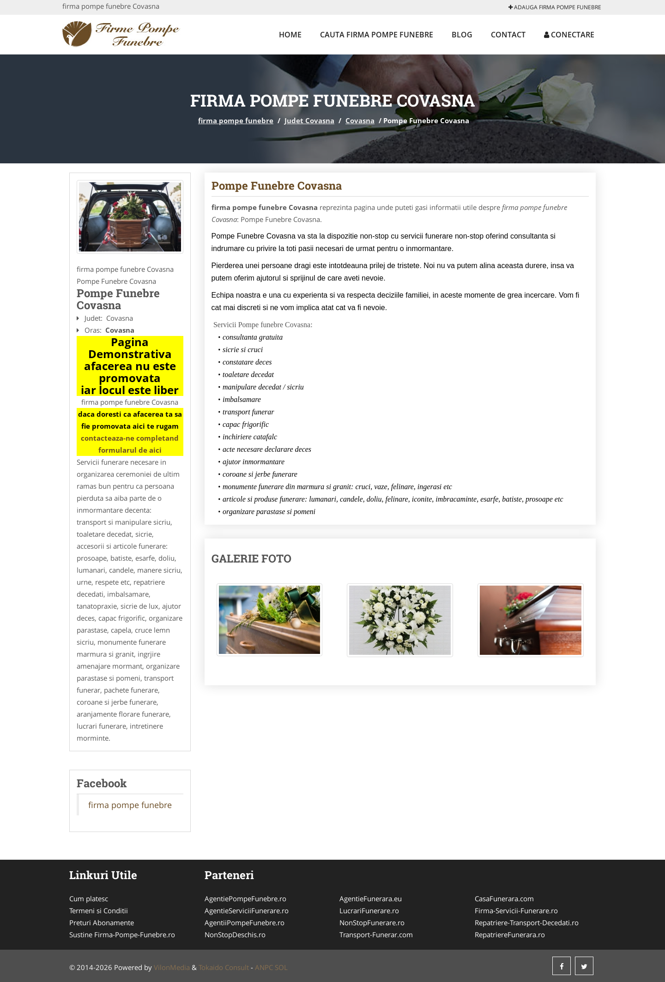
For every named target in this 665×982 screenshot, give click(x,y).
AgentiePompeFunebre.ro (245, 898)
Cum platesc (88, 898)
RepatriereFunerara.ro (510, 934)
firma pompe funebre (235, 120)
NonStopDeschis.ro (235, 934)
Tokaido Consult (224, 967)
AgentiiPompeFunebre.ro (244, 922)
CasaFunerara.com (504, 898)
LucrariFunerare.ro (369, 910)
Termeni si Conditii (98, 910)
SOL (281, 967)
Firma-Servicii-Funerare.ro (516, 910)
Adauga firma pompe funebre (554, 7)
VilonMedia (172, 967)
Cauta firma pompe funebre (376, 35)
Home (290, 35)
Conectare (569, 35)
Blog (462, 35)
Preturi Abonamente (101, 922)
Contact (508, 35)
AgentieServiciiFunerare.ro (247, 910)
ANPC (264, 967)
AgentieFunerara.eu (370, 898)
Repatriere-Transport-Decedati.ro (527, 922)
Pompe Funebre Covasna (277, 185)
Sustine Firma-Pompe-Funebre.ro (122, 934)
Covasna (360, 120)
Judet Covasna (309, 120)
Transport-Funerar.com (376, 934)
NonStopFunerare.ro (372, 922)
